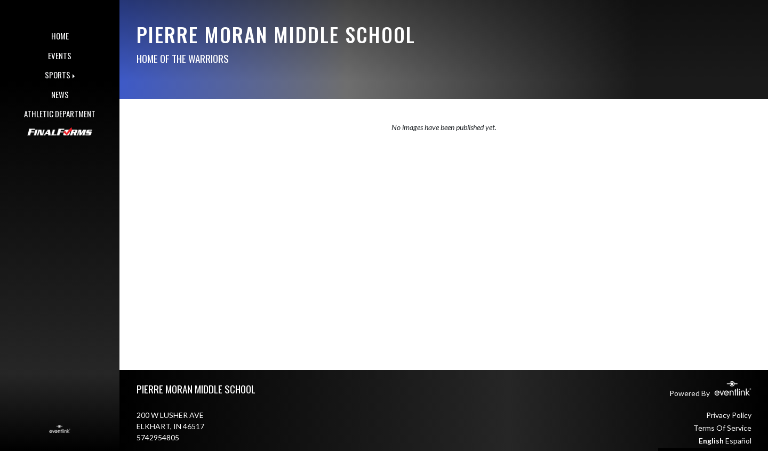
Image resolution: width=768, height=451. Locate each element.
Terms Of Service (722, 427)
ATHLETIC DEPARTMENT (59, 113)
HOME (60, 36)
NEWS (60, 94)
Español (738, 440)
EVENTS (59, 55)
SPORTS (57, 74)
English (711, 440)
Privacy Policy (728, 415)
